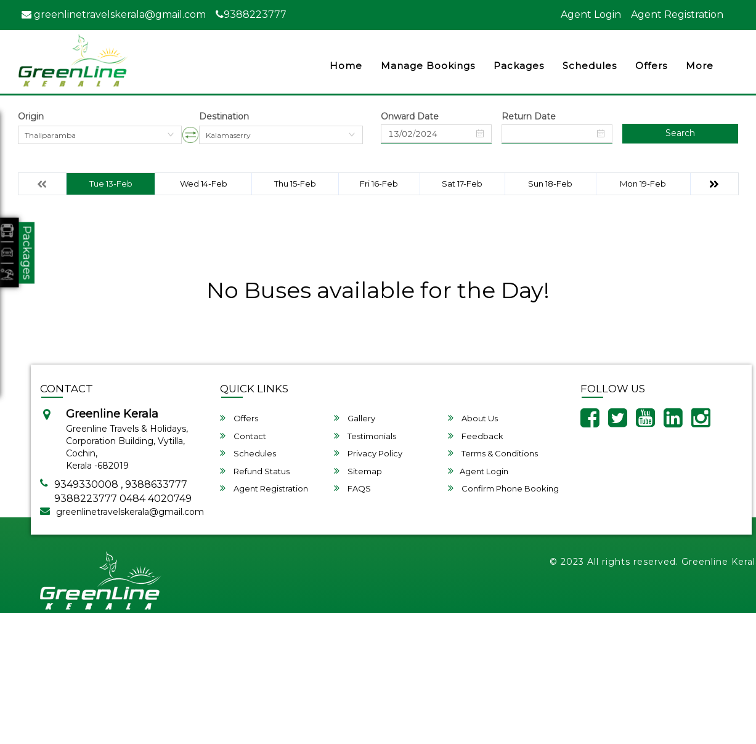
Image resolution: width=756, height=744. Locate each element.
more (699, 65)
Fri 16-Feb (379, 183)
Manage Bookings (428, 65)
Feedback (475, 436)
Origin (31, 116)
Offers (651, 65)
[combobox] (100, 135)
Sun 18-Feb (550, 183)
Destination (224, 116)
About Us (473, 418)
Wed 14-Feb (203, 183)
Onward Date (410, 116)
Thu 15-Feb (295, 183)
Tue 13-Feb (110, 183)
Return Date (529, 116)
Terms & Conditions (493, 453)
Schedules (590, 65)
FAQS (352, 488)
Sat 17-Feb (462, 183)
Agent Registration (677, 14)
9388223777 (251, 14)
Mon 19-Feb (643, 183)
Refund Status (255, 471)
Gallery (354, 418)
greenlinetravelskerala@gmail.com (114, 14)
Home (346, 65)
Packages (519, 65)
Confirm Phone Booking (503, 488)
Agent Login (591, 14)
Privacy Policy (368, 453)
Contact (243, 436)
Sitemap (358, 471)
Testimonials (365, 436)
